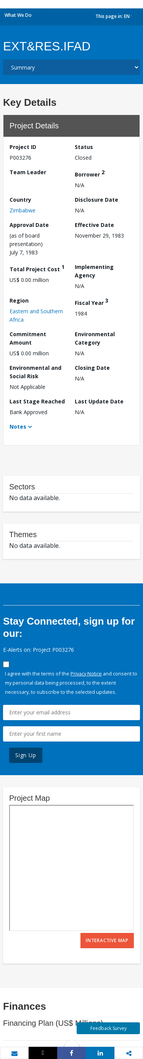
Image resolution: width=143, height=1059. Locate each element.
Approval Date (29, 224)
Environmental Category (95, 338)
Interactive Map (107, 940)
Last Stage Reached (37, 401)
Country (20, 199)
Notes (18, 426)
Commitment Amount (28, 338)
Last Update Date (99, 401)
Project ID (23, 147)
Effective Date (94, 224)
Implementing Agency (94, 271)
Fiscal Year (91, 301)
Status (84, 147)
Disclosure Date (96, 199)
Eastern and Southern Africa (36, 315)
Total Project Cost (37, 268)
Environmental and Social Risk (35, 372)
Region (19, 300)
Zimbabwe (22, 210)
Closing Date (92, 367)
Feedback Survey (108, 1028)
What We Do (18, 15)
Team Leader (28, 172)
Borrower (89, 173)
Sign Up (25, 755)
